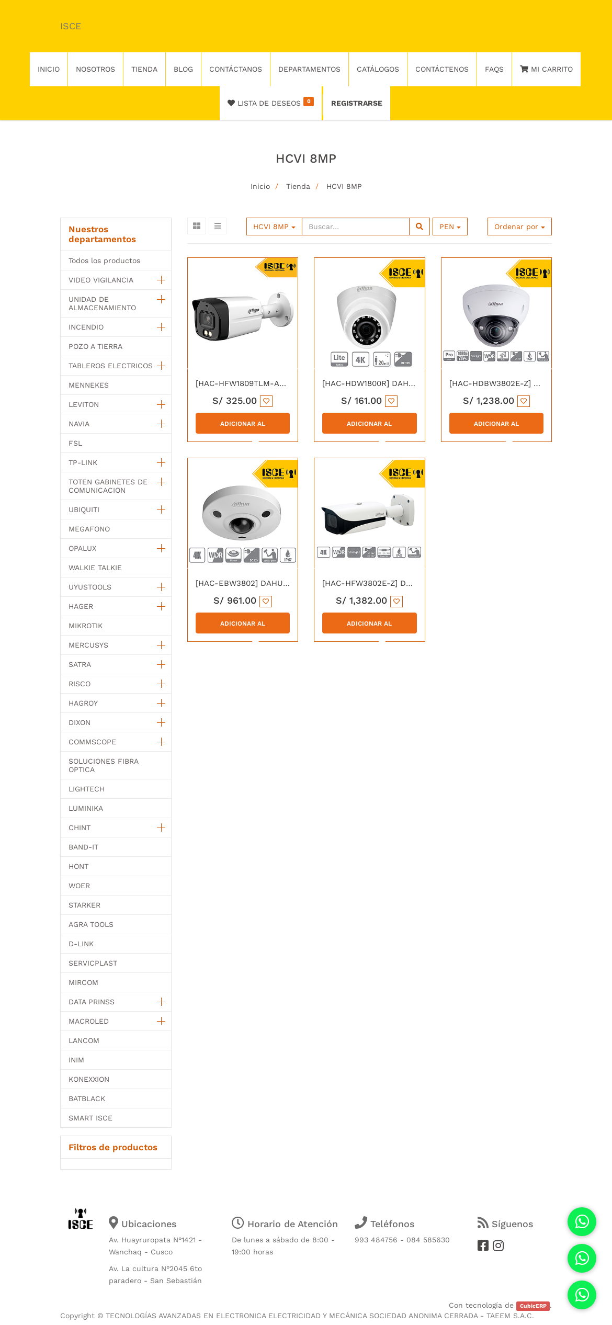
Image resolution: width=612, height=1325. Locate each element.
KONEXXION (89, 1079)
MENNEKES (89, 385)
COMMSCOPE (92, 742)
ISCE (70, 25)
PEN (450, 226)
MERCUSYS (88, 645)
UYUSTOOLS (90, 587)
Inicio (260, 186)
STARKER (84, 905)
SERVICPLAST (93, 963)
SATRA (80, 664)
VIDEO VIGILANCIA (101, 280)
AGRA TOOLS (91, 924)
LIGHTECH (87, 789)
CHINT (79, 827)
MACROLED (89, 1021)
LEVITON (84, 404)
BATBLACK (87, 1098)
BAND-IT (83, 847)
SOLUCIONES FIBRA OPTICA (103, 765)
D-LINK (81, 943)
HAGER (81, 606)
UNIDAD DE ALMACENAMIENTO (102, 303)
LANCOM (84, 1040)
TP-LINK (83, 462)
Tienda (298, 186)
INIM (76, 1060)
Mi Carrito (546, 69)
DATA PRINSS (92, 1002)
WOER (79, 885)
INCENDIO (86, 327)
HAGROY (83, 703)
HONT (78, 866)
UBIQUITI (84, 509)
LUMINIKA (86, 808)
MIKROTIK (86, 625)
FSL (75, 443)
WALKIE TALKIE (95, 567)
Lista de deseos (271, 102)
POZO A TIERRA (95, 346)
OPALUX (82, 548)
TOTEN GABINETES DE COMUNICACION (108, 486)
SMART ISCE (90, 1118)
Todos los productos (104, 260)
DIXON (79, 722)
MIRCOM (83, 982)
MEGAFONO (89, 529)
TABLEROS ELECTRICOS (111, 365)
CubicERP (533, 1306)
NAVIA (79, 424)
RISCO (79, 684)
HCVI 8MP (344, 186)
